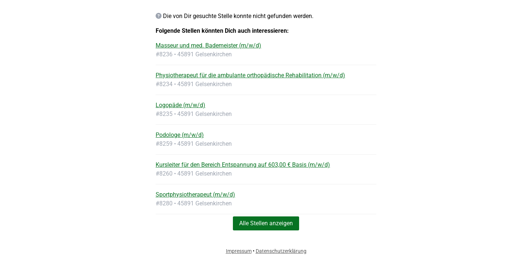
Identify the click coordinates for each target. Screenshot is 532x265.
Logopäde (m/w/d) (180, 105)
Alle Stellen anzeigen (266, 223)
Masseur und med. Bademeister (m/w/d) (208, 45)
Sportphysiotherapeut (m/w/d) (195, 194)
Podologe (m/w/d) (180, 134)
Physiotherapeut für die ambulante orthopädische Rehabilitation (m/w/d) (250, 75)
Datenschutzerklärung (281, 251)
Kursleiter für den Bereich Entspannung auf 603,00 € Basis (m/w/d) (243, 164)
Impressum (239, 251)
